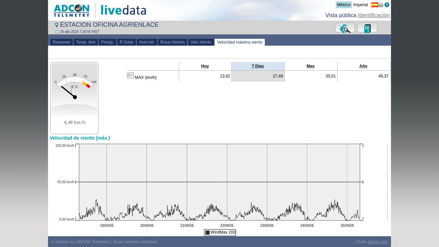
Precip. (107, 42)
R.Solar (126, 42)
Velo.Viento (201, 42)
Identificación (374, 15)
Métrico (344, 4)
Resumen (61, 42)
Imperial (360, 4)
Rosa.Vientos (172, 42)
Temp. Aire (86, 42)
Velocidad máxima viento (240, 42)
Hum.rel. (147, 42)
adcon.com (377, 241)
